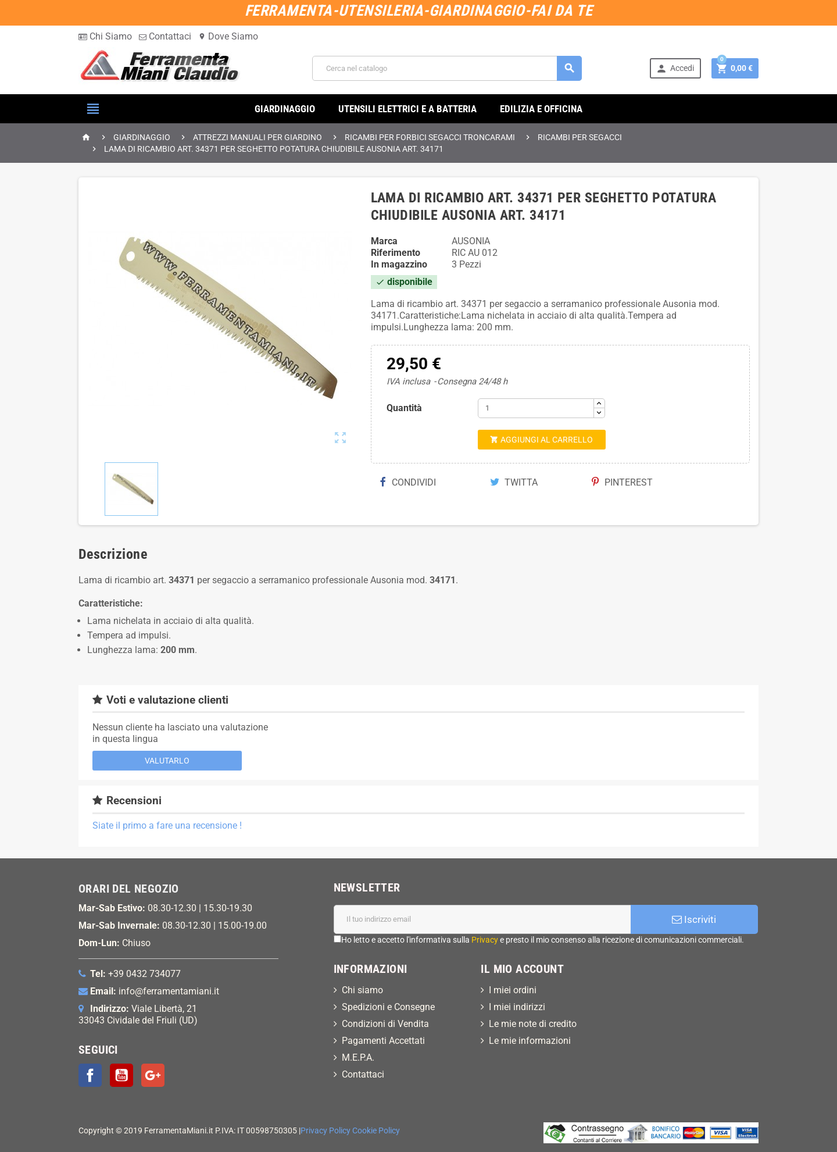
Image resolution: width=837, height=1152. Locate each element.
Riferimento (395, 252)
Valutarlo (167, 760)
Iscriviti (694, 919)
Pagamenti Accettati (383, 1040)
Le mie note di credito (533, 1023)
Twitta (514, 482)
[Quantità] (536, 408)
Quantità (404, 407)
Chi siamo (362, 990)
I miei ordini (512, 990)
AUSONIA (471, 241)
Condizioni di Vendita (385, 1023)
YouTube (121, 1075)
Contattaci (165, 36)
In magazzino (399, 264)
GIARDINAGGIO (285, 109)
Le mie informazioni (530, 1040)
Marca (384, 241)
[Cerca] (447, 68)
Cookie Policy (376, 1131)
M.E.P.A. (358, 1057)
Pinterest (622, 482)
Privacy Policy (325, 1131)
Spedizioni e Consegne (388, 1006)
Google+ (152, 1075)
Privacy (484, 939)
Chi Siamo (105, 36)
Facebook (90, 1075)
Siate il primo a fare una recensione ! (167, 825)
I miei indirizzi (517, 1006)
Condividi (408, 482)
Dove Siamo (228, 36)
